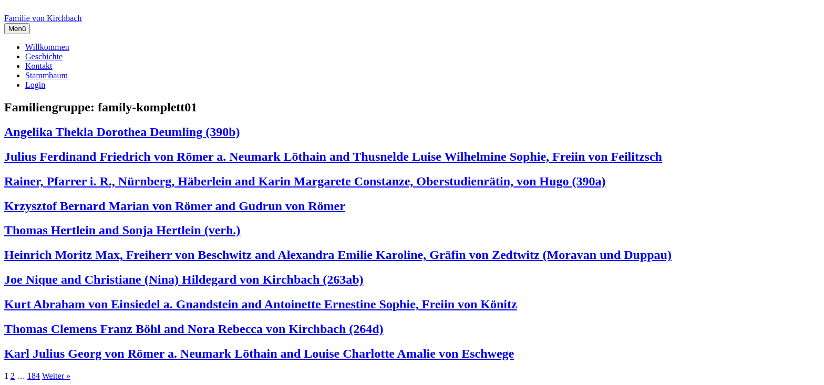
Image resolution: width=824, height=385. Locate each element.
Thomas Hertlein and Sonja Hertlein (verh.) (122, 230)
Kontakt (39, 65)
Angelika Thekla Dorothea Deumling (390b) (122, 132)
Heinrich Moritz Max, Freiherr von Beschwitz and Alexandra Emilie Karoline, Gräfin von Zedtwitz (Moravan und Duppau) (338, 255)
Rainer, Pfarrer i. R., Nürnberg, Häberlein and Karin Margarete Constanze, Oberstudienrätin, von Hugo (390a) (304, 181)
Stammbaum (46, 75)
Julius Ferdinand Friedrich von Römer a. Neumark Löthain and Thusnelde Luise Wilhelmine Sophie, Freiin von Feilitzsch (333, 156)
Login (35, 84)
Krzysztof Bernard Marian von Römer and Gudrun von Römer (174, 206)
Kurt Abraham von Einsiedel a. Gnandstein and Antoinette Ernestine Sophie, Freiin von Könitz (260, 304)
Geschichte (44, 56)
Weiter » (56, 375)
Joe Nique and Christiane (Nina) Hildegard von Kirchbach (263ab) (184, 279)
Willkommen (47, 47)
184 (33, 375)
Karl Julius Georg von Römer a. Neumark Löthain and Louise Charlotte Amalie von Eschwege (259, 353)
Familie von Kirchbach (43, 18)
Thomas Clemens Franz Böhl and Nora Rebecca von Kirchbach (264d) (194, 329)
